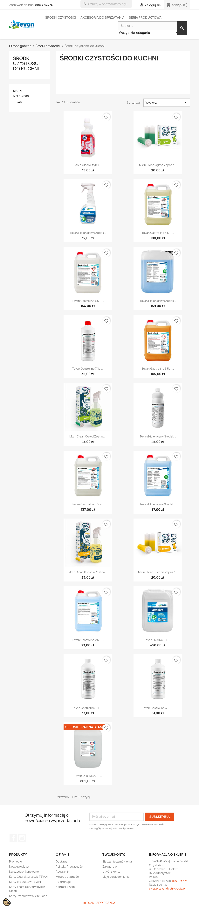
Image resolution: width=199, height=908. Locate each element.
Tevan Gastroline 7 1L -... (88, 368)
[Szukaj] (106, 4)
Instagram (22, 838)
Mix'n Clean (21, 96)
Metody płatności (67, 876)
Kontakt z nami (65, 887)
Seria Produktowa (145, 17)
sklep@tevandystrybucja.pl (167, 888)
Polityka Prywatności (69, 866)
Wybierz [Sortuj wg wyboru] (167, 102)
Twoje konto (114, 854)
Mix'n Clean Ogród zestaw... (87, 436)
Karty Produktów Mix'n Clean (28, 896)
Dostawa (61, 861)
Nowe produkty (19, 866)
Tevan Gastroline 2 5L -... (88, 640)
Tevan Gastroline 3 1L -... (158, 708)
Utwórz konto (111, 871)
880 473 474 (44, 5)
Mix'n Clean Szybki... (88, 165)
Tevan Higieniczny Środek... (88, 233)
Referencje (63, 882)
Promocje (15, 861)
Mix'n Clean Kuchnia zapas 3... (158, 572)
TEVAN (17, 102)
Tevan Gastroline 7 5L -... (88, 504)
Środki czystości (60, 17)
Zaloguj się (109, 866)
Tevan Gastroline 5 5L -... (88, 301)
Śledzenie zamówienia (117, 861)
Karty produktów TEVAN (25, 882)
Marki (17, 91)
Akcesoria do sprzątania (102, 17)
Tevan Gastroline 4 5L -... (158, 233)
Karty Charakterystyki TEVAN (28, 876)
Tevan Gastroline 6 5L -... (158, 368)
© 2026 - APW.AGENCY (99, 903)
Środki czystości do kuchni (26, 63)
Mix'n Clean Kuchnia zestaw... (87, 572)
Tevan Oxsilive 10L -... (158, 640)
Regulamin (63, 871)
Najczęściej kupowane (24, 871)
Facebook (13, 838)
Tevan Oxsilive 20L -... (88, 776)
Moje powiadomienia (115, 876)
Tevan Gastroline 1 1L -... (88, 708)
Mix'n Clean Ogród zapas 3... (158, 165)
